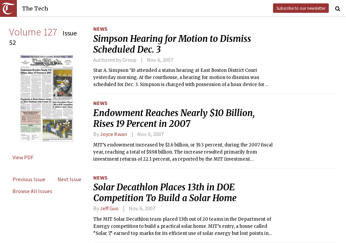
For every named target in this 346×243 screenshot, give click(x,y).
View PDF (23, 157)
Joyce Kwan (113, 134)
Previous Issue (29, 179)
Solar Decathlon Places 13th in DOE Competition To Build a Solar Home (165, 193)
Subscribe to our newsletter (300, 8)
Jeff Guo (109, 208)
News (100, 28)
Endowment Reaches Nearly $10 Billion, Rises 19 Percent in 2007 (174, 118)
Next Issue (69, 179)
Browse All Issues (32, 191)
